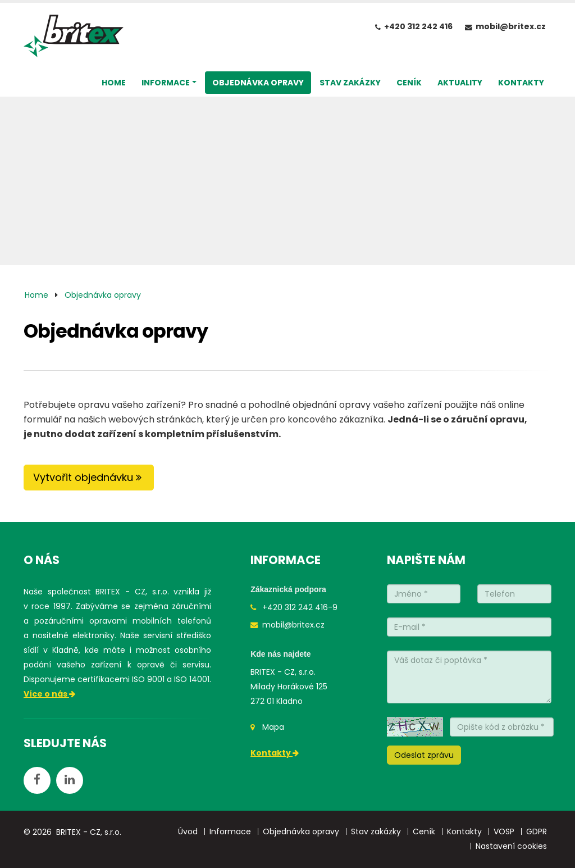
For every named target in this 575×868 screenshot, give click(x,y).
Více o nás (50, 693)
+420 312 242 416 (418, 26)
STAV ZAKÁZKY (350, 82)
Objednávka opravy (103, 295)
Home (36, 295)
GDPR (536, 831)
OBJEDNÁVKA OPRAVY (258, 82)
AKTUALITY (459, 82)
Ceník (424, 831)
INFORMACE (166, 82)
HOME (114, 82)
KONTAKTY (521, 82)
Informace (230, 831)
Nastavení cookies (511, 846)
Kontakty (275, 752)
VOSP (504, 831)
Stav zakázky (376, 831)
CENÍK (409, 82)
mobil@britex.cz (511, 26)
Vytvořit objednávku (88, 477)
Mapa (273, 727)
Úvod (188, 831)
